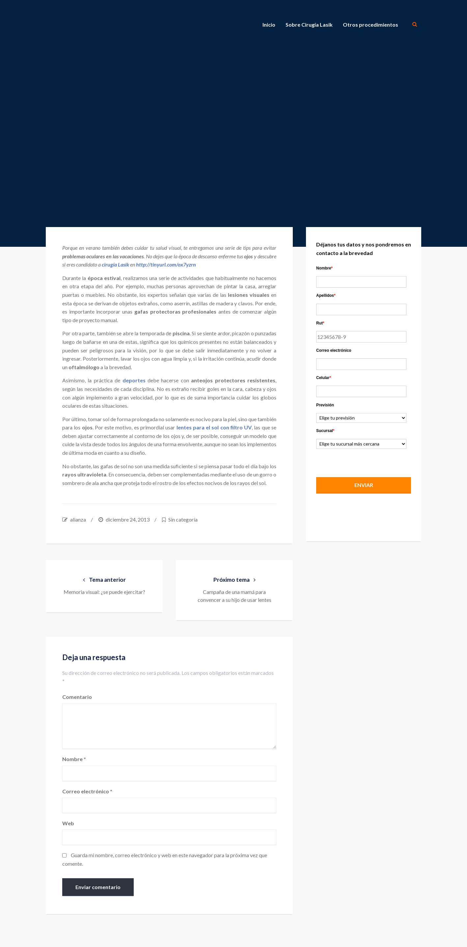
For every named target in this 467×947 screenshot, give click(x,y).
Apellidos (326, 295)
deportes (134, 380)
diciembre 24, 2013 (128, 519)
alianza (78, 519)
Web (68, 823)
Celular (323, 377)
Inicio (268, 24)
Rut (320, 323)
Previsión (325, 405)
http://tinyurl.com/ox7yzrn (166, 264)
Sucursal (325, 430)
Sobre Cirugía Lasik (309, 24)
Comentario (77, 697)
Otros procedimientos (370, 24)
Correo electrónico (87, 791)
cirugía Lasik (115, 264)
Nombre (74, 759)
